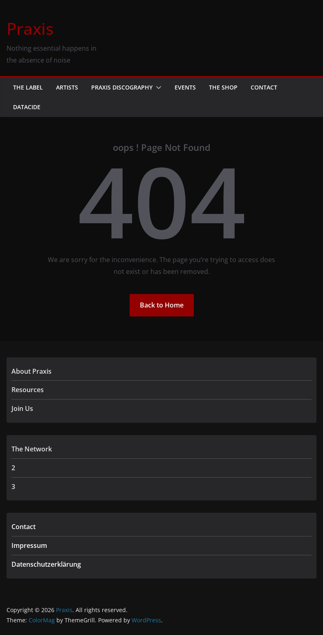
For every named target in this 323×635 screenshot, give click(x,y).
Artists (67, 87)
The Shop (223, 87)
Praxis (30, 28)
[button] (157, 87)
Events (185, 87)
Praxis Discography (122, 87)
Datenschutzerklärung (46, 564)
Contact (264, 87)
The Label (28, 87)
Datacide (26, 107)
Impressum (29, 545)
